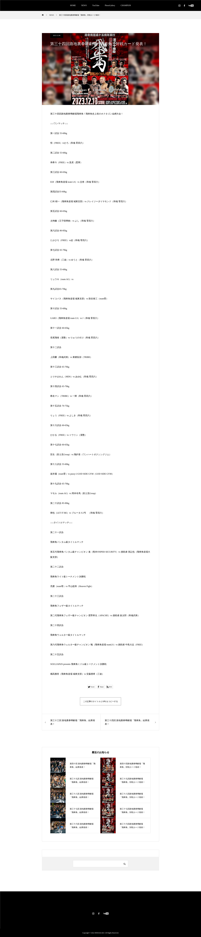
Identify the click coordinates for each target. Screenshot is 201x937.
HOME (73, 5)
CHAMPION (126, 5)
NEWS (84, 5)
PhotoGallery (110, 5)
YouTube (95, 5)
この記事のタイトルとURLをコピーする (100, 701)
